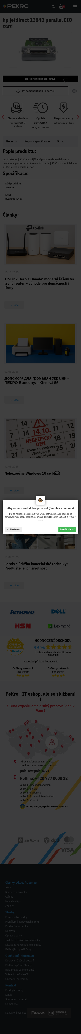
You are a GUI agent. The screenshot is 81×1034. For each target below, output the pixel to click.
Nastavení (13, 529)
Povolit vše (67, 529)
